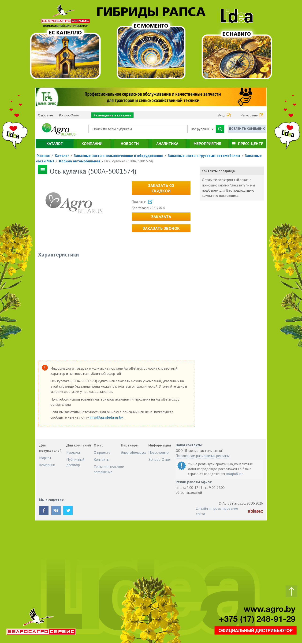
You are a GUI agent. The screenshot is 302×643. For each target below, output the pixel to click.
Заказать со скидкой (161, 188)
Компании (92, 143)
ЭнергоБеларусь (133, 452)
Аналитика (167, 143)
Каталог (54, 143)
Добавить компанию (247, 128)
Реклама (73, 452)
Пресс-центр (250, 143)
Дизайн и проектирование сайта (217, 511)
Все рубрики (202, 129)
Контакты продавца (218, 171)
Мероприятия (207, 143)
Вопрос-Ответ (69, 115)
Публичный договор (75, 462)
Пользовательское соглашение (109, 469)
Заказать (161, 216)
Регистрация (249, 115)
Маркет (45, 457)
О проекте (45, 115)
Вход (221, 115)
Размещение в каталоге (112, 115)
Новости (130, 143)
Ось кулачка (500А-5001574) (128, 161)
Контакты (101, 459)
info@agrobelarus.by (106, 417)
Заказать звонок (161, 228)
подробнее (234, 474)
